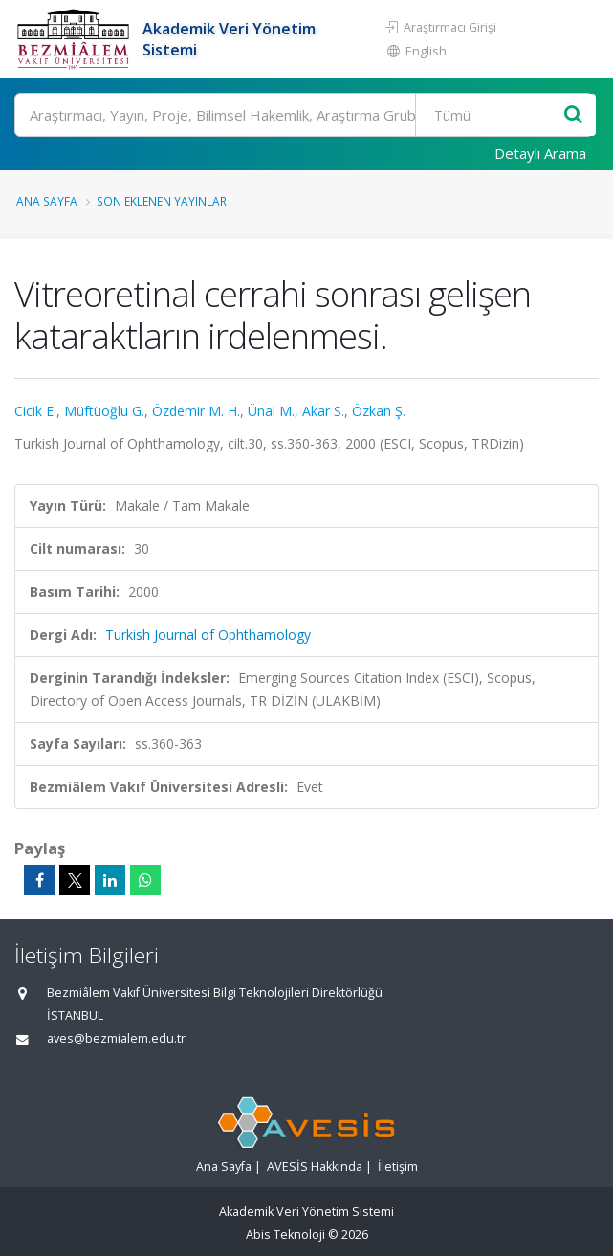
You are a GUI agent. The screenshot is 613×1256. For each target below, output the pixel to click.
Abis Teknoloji (285, 1234)
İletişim (398, 1166)
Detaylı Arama (540, 153)
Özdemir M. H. (196, 411)
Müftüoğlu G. (104, 411)
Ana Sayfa (46, 201)
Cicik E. (35, 411)
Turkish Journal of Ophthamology (208, 635)
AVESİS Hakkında (314, 1166)
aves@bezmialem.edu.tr (116, 1038)
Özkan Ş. (378, 411)
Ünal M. (271, 411)
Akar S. (323, 411)
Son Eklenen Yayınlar (162, 201)
